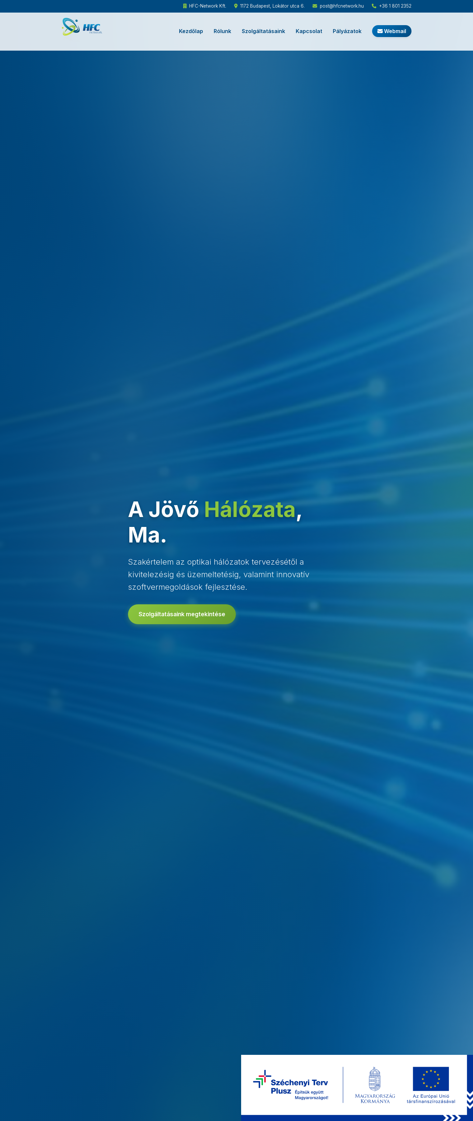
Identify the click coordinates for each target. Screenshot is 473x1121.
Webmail (391, 31)
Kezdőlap (191, 31)
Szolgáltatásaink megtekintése (182, 614)
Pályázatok (347, 31)
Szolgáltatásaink (263, 31)
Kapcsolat (309, 31)
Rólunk (222, 31)
